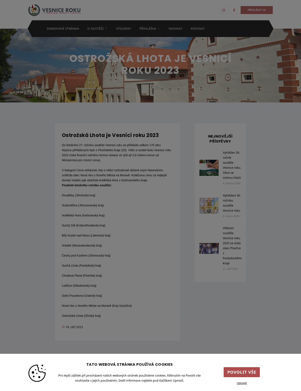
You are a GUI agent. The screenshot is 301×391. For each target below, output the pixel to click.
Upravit (242, 383)
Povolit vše (241, 372)
